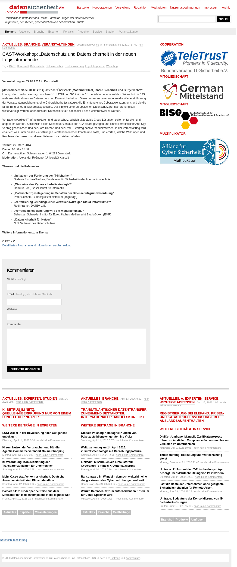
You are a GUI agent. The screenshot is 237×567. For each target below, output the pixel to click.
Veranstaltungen (129, 31)
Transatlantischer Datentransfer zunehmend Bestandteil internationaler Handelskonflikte (114, 413)
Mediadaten (159, 7)
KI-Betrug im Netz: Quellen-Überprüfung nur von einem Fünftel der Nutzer (36, 413)
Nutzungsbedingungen (185, 7)
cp (97, 44)
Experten (53, 31)
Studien (110, 31)
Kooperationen (102, 7)
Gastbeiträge (121, 512)
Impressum (211, 7)
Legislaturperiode (95, 66)
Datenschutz (37, 66)
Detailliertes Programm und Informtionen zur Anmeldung (37, 245)
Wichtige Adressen (177, 402)
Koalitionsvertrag (74, 66)
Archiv (226, 7)
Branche (39, 31)
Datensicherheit (54, 66)
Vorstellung (122, 7)
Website (12, 309)
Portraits (68, 31)
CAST (12, 66)
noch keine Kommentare (30, 401)
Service (97, 31)
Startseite (82, 7)
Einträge (115, 558)
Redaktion (140, 7)
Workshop (112, 66)
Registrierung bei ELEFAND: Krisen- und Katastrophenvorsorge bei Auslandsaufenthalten (192, 417)
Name (16, 279)
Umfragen (197, 519)
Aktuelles (24, 31)
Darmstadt (23, 66)
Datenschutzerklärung (13, 540)
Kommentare (133, 558)
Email (30, 294)
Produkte (83, 31)
